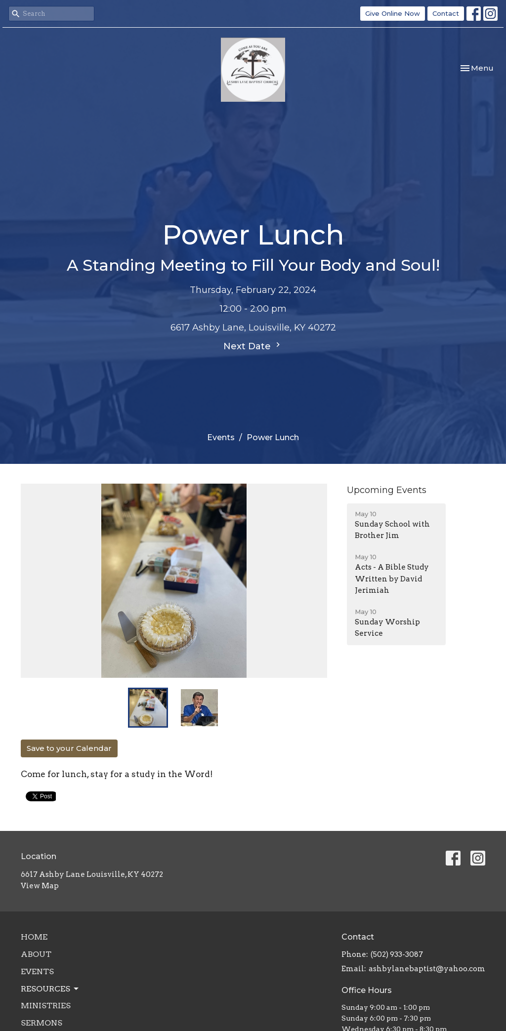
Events (221, 437)
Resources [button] (50, 989)
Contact (445, 13)
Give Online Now (392, 13)
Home (34, 937)
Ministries (46, 1005)
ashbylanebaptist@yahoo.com (427, 968)
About (36, 954)
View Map (40, 885)
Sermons (41, 1023)
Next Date (253, 346)
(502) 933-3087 (397, 954)
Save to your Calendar (69, 748)
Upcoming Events (386, 490)
